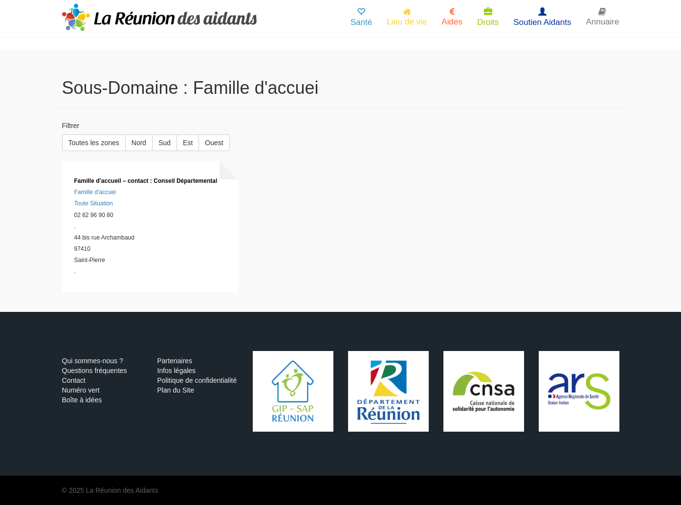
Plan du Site (176, 390)
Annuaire (602, 16)
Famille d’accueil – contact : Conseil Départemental (146, 180)
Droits (488, 17)
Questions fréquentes (94, 370)
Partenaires (175, 361)
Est (188, 143)
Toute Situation (93, 203)
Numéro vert (81, 390)
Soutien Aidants (542, 17)
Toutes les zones (93, 143)
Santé (361, 17)
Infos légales (176, 370)
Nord (139, 143)
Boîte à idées (82, 400)
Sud (164, 143)
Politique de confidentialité (197, 380)
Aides (451, 16)
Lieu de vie (407, 16)
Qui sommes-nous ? (92, 361)
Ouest (214, 143)
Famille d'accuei (95, 192)
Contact (74, 380)
